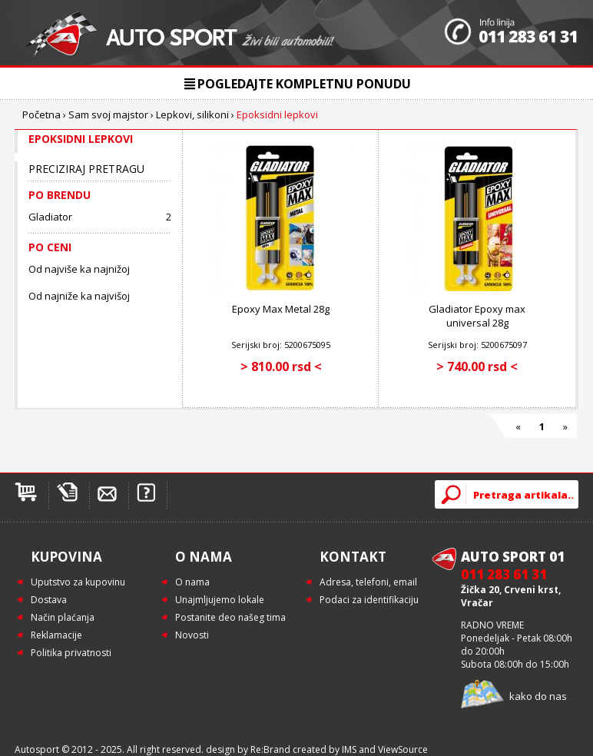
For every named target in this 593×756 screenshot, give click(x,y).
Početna (41, 114)
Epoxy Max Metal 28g (281, 309)
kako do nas (538, 696)
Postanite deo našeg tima (230, 617)
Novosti (192, 635)
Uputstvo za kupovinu (78, 582)
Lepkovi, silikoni (192, 114)
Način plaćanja (62, 617)
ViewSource (403, 749)
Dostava (49, 599)
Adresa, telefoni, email (368, 582)
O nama (192, 582)
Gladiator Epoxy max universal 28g (477, 316)
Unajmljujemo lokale (219, 599)
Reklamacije (56, 635)
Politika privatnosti (71, 652)
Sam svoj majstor (108, 114)
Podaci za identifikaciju (369, 599)
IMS (349, 749)
